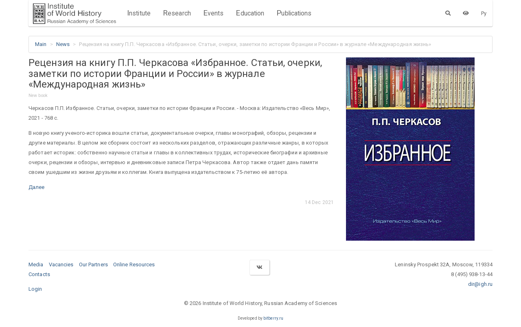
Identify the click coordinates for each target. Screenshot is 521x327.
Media (36, 264)
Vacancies (61, 264)
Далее (36, 187)
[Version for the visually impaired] (466, 13)
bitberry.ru (273, 318)
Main (40, 44)
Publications (293, 13)
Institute (139, 13)
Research (177, 13)
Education (250, 13)
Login (35, 289)
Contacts (39, 274)
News (63, 44)
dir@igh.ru (480, 284)
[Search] (448, 13)
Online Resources (134, 264)
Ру (483, 13)
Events (213, 13)
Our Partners (93, 264)
